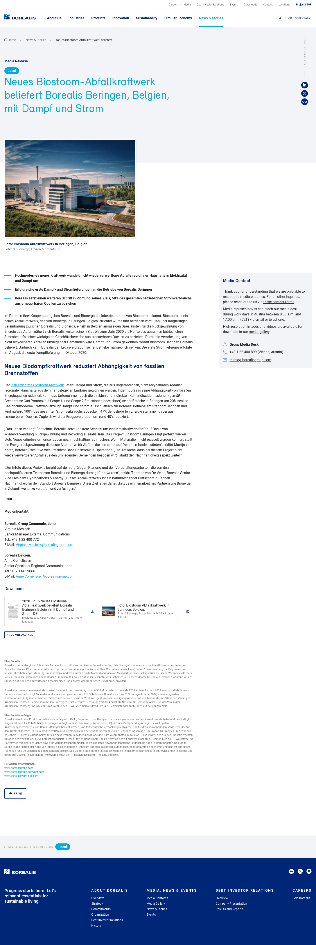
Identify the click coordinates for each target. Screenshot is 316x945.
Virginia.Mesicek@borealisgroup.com (44, 545)
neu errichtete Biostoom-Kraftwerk (37, 385)
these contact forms (278, 302)
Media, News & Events (172, 890)
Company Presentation (231, 903)
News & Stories (36, 40)
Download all (20, 635)
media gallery (259, 332)
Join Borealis (301, 898)
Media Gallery (156, 903)
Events (151, 914)
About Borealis (109, 890)
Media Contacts (157, 898)
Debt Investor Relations (107, 920)
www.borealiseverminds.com (21, 775)
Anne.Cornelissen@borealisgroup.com (45, 576)
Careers (302, 890)
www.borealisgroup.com (18, 768)
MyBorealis (299, 18)
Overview (97, 898)
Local (11, 71)
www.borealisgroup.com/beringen (24, 771)
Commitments (101, 909)
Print (16, 793)
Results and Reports (229, 909)
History (96, 925)
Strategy (97, 903)
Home (10, 40)
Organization (100, 914)
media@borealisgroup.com (250, 360)
